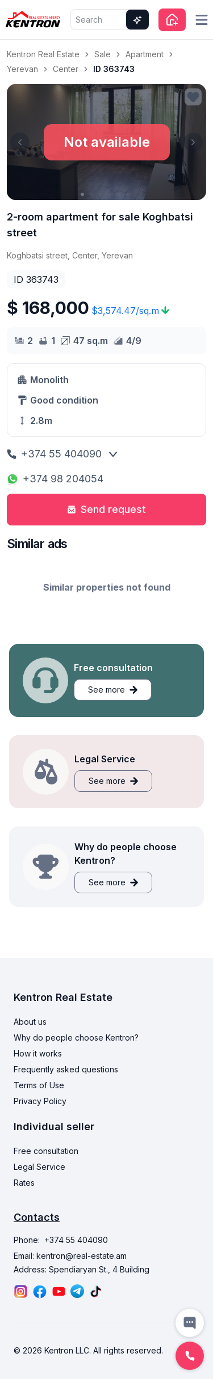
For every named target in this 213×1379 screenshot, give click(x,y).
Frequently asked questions (66, 1069)
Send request (106, 509)
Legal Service (39, 1167)
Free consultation (46, 1151)
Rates (24, 1182)
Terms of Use (39, 1085)
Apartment (145, 54)
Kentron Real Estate (43, 54)
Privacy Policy (40, 1101)
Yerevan (22, 69)
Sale (102, 54)
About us (30, 1021)
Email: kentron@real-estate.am (70, 1256)
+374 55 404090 (54, 454)
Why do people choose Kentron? (76, 1037)
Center (65, 69)
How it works (38, 1053)
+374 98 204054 (55, 479)
